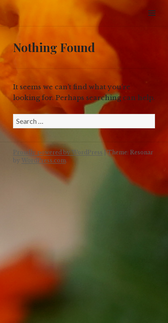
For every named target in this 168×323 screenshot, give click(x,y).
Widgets (151, 23)
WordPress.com (44, 160)
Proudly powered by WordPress (58, 152)
